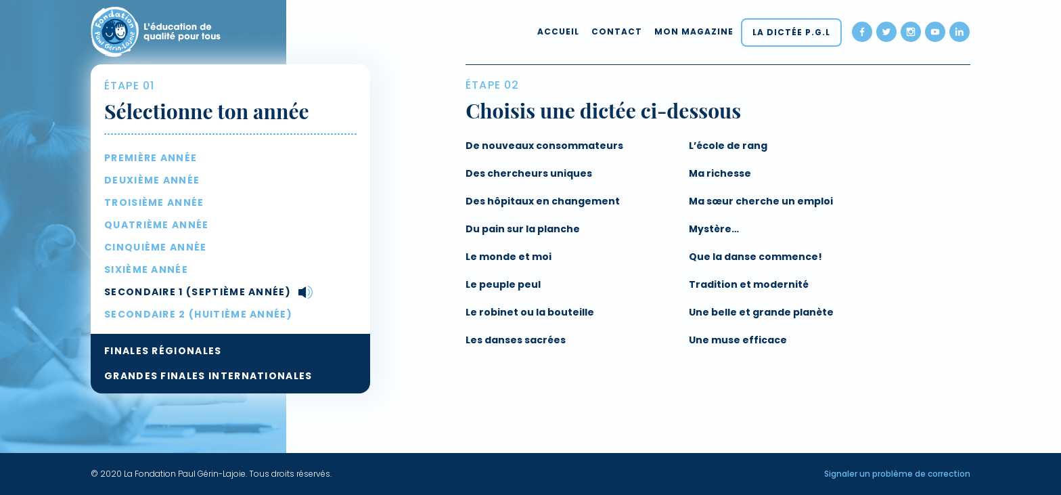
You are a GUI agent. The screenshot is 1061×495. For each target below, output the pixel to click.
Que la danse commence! (755, 256)
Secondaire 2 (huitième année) (198, 314)
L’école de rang (728, 145)
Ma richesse (720, 173)
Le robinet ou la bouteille (530, 312)
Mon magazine (693, 31)
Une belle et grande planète (761, 312)
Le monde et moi (508, 256)
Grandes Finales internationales (208, 376)
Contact (616, 31)
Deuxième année (152, 180)
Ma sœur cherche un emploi (761, 201)
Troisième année (154, 202)
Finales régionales (163, 351)
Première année (150, 158)
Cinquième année (155, 247)
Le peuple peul (503, 284)
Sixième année (146, 269)
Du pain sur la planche (523, 229)
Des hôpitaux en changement (543, 201)
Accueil (558, 31)
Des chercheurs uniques (529, 173)
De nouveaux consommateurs (544, 145)
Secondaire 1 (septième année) (197, 292)
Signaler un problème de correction (897, 473)
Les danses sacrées (516, 340)
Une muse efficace (738, 340)
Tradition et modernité (749, 284)
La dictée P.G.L (791, 32)
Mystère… (714, 229)
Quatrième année (156, 225)
